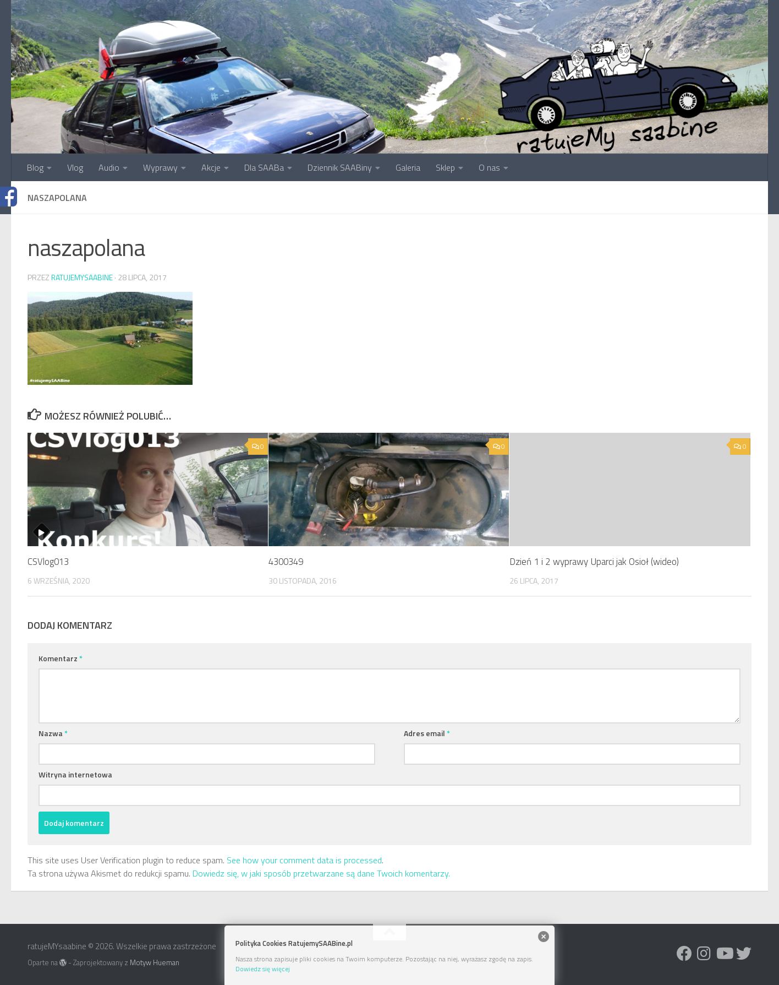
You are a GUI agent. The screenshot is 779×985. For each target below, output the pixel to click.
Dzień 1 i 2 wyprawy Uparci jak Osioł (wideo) (594, 561)
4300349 (287, 561)
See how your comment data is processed (304, 860)
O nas (489, 167)
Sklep (445, 167)
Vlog (75, 167)
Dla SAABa (264, 167)
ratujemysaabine (82, 277)
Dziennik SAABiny (340, 167)
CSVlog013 (49, 561)
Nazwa (53, 733)
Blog (35, 167)
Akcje (211, 167)
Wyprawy (160, 167)
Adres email (427, 733)
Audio (108, 167)
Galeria (408, 167)
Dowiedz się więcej (262, 969)
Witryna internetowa (75, 774)
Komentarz (61, 658)
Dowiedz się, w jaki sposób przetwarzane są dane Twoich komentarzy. (321, 873)
